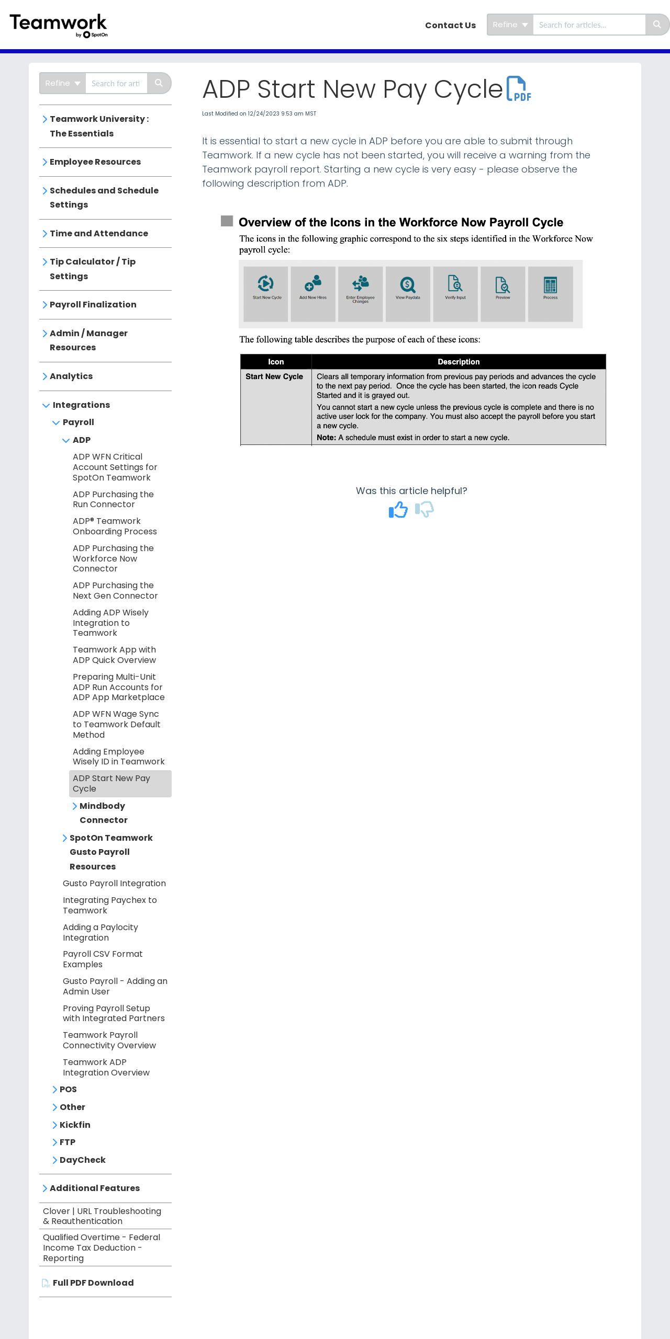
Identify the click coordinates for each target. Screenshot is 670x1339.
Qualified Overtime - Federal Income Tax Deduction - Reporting (101, 1247)
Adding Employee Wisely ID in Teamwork (119, 757)
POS (68, 1089)
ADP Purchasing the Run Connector (113, 499)
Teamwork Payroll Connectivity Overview (109, 1040)
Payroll (78, 422)
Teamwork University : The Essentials (99, 126)
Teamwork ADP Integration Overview (106, 1067)
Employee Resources (95, 162)
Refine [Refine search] (510, 24)
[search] (589, 25)
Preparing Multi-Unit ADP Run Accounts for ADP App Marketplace (119, 687)
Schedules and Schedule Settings (104, 198)
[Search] (657, 25)
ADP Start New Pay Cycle (111, 783)
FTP (67, 1142)
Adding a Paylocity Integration (100, 932)
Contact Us (450, 25)
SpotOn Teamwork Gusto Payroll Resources (111, 852)
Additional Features (95, 1188)
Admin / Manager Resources (89, 340)
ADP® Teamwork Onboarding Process (115, 526)
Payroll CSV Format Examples (103, 959)
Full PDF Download (93, 1283)
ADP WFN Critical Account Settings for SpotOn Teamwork (115, 467)
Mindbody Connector (104, 813)
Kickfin (75, 1125)
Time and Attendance (99, 233)
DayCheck (83, 1160)
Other (72, 1107)
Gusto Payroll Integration (114, 883)
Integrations (81, 405)
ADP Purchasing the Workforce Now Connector (113, 558)
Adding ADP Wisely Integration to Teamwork (111, 622)
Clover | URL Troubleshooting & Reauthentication (102, 1216)
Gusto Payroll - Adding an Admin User (115, 986)
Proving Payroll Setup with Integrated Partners (114, 1013)
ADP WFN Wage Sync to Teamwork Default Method (117, 724)
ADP (82, 440)
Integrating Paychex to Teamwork (110, 905)
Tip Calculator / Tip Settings (93, 269)
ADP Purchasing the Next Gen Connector (115, 590)
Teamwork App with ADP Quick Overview (114, 655)
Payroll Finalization (93, 305)
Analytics (71, 376)
